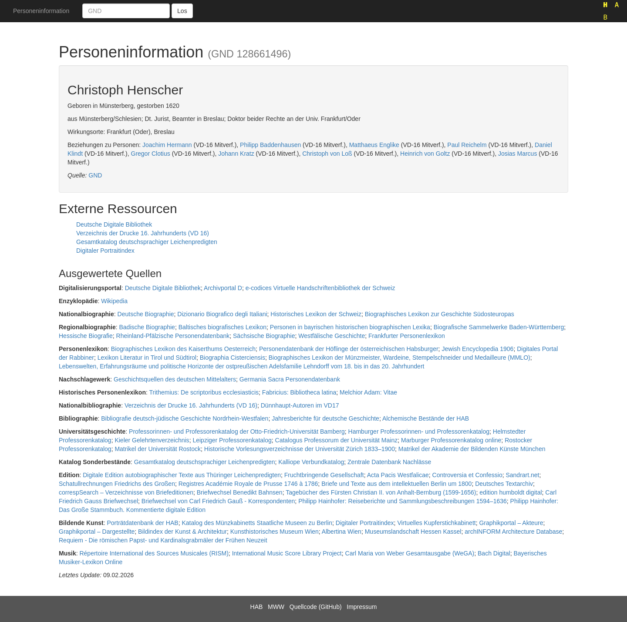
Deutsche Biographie (146, 314)
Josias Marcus (517, 153)
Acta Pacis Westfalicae (398, 475)
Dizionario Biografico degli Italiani (222, 314)
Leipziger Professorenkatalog (231, 440)
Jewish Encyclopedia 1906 (477, 348)
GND (95, 175)
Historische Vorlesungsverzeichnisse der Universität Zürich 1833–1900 (299, 448)
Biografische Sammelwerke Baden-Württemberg (499, 327)
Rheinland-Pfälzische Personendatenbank (173, 335)
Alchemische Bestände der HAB (425, 418)
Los (182, 10)
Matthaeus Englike (374, 144)
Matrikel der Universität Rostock (158, 448)
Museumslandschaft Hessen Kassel (413, 531)
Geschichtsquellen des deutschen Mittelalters (175, 379)
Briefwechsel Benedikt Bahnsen (240, 492)
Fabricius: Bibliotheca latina (299, 392)
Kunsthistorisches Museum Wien (274, 531)
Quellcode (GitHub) (316, 606)
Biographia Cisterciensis (232, 357)
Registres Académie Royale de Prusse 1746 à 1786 (248, 483)
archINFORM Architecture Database (513, 531)
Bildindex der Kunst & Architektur (182, 531)
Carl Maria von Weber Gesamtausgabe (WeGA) (410, 553)
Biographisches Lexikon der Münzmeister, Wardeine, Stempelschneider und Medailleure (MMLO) (399, 357)
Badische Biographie (147, 327)
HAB (256, 606)
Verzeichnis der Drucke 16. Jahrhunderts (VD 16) (142, 233)
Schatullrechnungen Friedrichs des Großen (117, 483)
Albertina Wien (341, 531)
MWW (276, 606)
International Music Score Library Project (287, 553)
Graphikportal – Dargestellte (97, 531)
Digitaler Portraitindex (105, 250)
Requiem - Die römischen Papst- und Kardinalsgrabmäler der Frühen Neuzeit (163, 540)
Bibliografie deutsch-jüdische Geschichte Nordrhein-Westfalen (184, 418)
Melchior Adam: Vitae (368, 392)
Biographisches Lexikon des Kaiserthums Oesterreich (183, 348)
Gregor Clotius (150, 153)
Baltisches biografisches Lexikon (222, 327)
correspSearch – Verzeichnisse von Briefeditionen (126, 492)
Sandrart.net (522, 475)
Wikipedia (114, 301)
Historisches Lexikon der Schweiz (315, 314)
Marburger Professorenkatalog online (451, 440)
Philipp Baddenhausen (270, 144)
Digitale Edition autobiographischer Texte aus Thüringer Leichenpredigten (182, 475)
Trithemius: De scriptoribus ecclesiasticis (204, 392)
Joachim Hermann (167, 144)
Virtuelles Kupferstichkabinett (436, 522)
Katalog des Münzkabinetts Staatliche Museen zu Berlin (257, 522)
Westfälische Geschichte (331, 335)
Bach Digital (494, 553)
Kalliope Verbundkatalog (311, 461)
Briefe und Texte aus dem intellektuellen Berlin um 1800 (396, 483)
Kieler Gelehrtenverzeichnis (152, 440)
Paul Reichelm (466, 144)
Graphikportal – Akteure (511, 522)
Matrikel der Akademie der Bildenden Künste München (472, 448)
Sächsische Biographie (264, 335)
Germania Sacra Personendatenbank (289, 379)
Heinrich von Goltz (425, 153)
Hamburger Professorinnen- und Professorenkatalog (419, 431)
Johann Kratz (236, 153)
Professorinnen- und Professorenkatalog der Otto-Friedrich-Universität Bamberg (237, 431)
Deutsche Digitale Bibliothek (114, 224)
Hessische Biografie (86, 335)
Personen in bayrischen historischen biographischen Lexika (350, 327)
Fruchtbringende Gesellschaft (324, 475)
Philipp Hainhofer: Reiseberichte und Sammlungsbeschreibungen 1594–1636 (402, 501)
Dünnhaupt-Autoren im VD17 (300, 405)
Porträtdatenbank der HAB (142, 522)
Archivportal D (223, 287)
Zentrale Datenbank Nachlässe (389, 461)
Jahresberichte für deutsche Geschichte (325, 418)
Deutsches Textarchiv (504, 483)
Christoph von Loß (327, 153)
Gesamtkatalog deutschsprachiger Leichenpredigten (146, 241)
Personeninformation (41, 10)
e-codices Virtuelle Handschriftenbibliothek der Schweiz (320, 287)
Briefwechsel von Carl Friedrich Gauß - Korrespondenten (218, 501)
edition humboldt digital (510, 492)
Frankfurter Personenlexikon (406, 335)
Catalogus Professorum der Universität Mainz (336, 440)
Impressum (362, 606)
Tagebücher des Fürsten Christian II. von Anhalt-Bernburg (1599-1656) (381, 492)
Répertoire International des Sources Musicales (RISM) (153, 553)
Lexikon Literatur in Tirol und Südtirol (147, 357)
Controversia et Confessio (467, 475)
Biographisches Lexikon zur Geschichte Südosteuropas (439, 314)
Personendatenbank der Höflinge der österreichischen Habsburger (348, 348)
